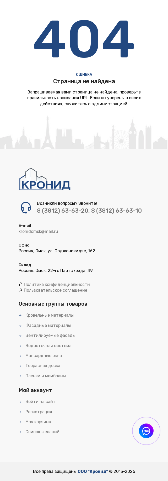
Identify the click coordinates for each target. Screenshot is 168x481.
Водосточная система (45, 345)
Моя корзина (35, 421)
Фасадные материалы (45, 325)
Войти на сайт (37, 401)
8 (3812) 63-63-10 (116, 210)
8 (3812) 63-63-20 (62, 210)
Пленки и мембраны (42, 375)
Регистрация (35, 411)
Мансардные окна (40, 355)
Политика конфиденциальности (57, 284)
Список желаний (39, 431)
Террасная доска (39, 365)
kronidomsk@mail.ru (38, 231)
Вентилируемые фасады (47, 335)
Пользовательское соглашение (55, 290)
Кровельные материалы (46, 315)
